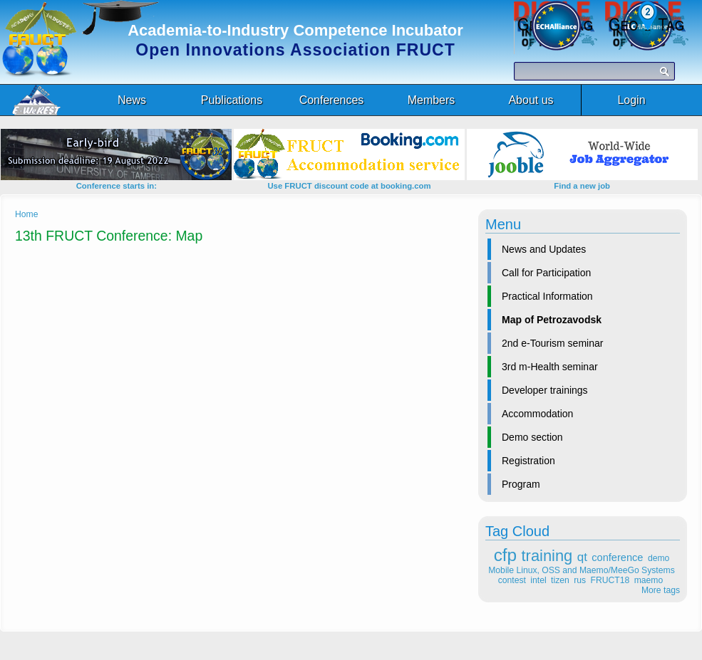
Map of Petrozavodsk (552, 319)
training (547, 556)
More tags (660, 590)
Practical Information (547, 296)
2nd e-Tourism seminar (552, 343)
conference (617, 557)
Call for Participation (546, 272)
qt (582, 557)
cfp (505, 555)
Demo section (532, 437)
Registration (528, 460)
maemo (649, 580)
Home (26, 214)
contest (512, 580)
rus (580, 580)
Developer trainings (545, 390)
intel (538, 580)
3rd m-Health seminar (550, 366)
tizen (560, 580)
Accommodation (537, 413)
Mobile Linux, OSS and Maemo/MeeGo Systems (581, 570)
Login (631, 100)
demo (658, 558)
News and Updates (544, 249)
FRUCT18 (610, 580)
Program (521, 484)
